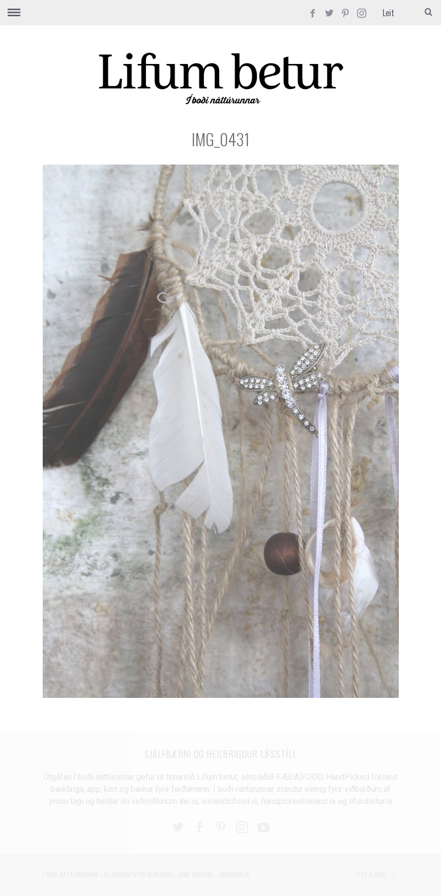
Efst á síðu (376, 875)
